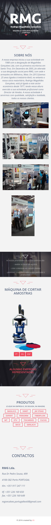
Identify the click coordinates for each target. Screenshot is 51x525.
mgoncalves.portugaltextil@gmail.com (21, 501)
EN (22, 354)
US (33, 520)
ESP (28, 354)
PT (16, 354)
